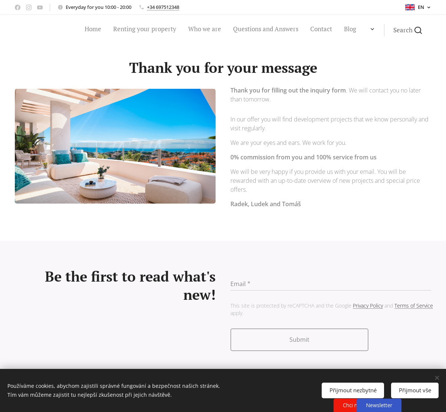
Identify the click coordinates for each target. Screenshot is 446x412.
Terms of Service (413, 305)
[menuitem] (307, 30)
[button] (407, 30)
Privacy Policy (368, 305)
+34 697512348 (163, 7)
